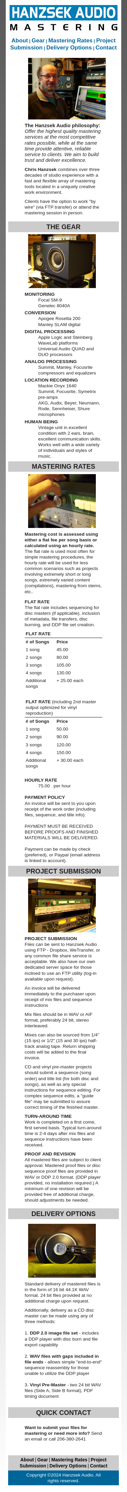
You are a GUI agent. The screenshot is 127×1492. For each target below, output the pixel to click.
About (20, 40)
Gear (38, 40)
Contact (106, 47)
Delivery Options (69, 47)
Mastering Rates (70, 40)
